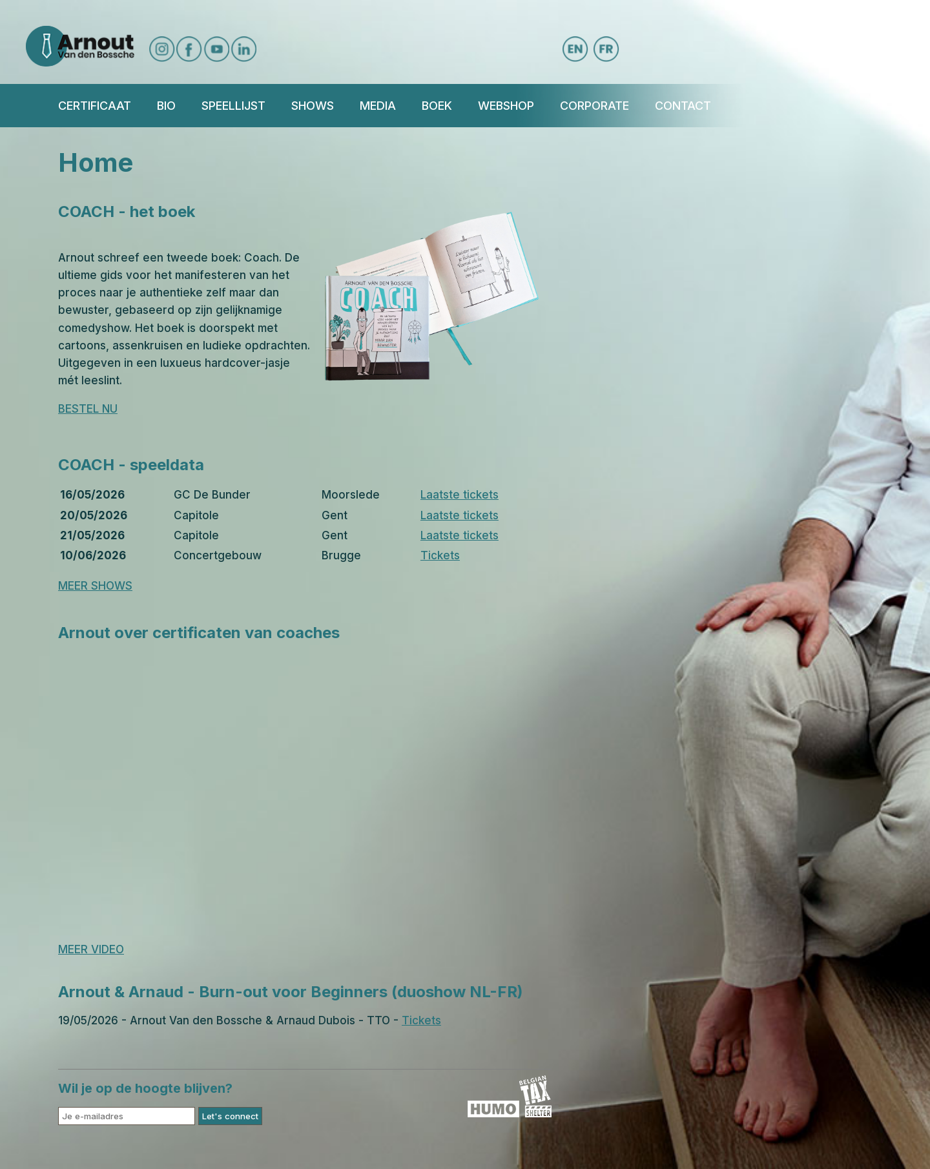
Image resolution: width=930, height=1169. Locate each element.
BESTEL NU (88, 408)
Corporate (594, 105)
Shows (312, 105)
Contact (683, 105)
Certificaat (94, 105)
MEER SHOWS (95, 585)
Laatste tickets (459, 494)
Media (378, 105)
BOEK (437, 105)
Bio (166, 105)
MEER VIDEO (91, 949)
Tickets (440, 555)
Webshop (506, 105)
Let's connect (230, 1116)
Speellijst (233, 105)
